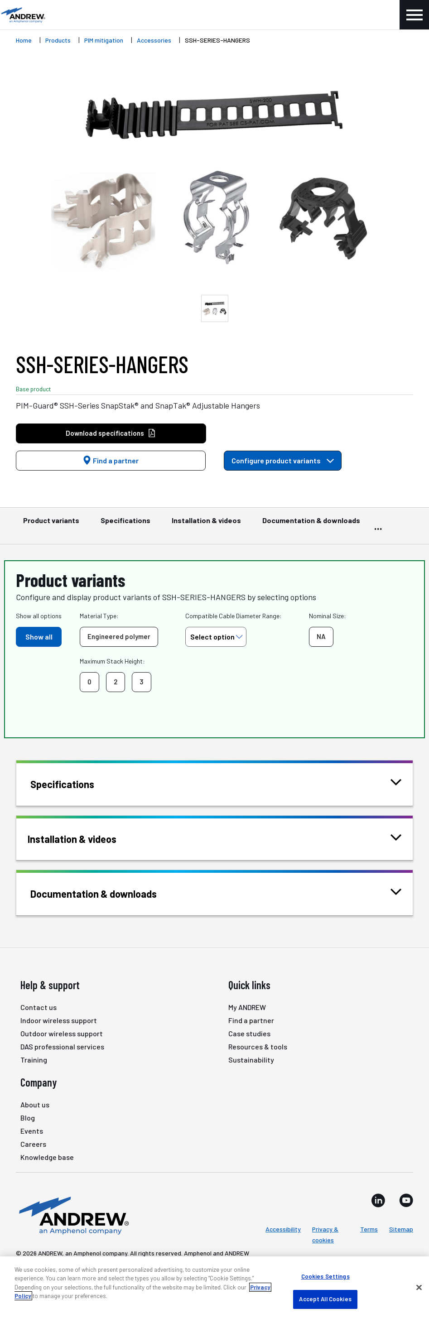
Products (58, 40)
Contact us (38, 1007)
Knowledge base (47, 1157)
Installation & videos (206, 524)
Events (31, 1130)
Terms (369, 1229)
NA (321, 636)
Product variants (51, 524)
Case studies (249, 1033)
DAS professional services (62, 1046)
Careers (33, 1144)
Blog (27, 1117)
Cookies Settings (325, 1276)
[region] (214, 1287)
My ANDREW (247, 1007)
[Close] (419, 1287)
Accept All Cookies (325, 1299)
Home (24, 40)
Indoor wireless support (58, 1020)
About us (34, 1104)
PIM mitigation (103, 40)
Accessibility (283, 1229)
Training (33, 1059)
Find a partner (110, 460)
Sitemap (401, 1229)
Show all (39, 636)
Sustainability (251, 1059)
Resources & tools (257, 1046)
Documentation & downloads (311, 524)
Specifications (125, 524)
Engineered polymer (118, 636)
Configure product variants (282, 460)
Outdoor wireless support (61, 1033)
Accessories (154, 40)
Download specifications (111, 433)
